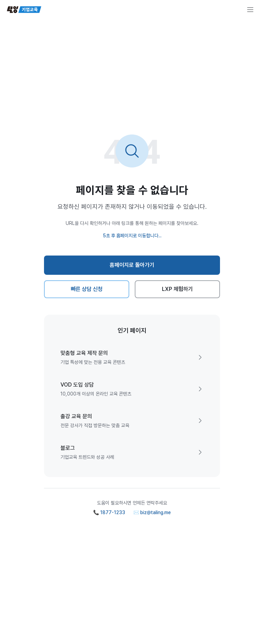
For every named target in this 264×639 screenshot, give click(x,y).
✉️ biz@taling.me (152, 512)
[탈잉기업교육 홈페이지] (24, 9)
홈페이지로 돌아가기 (132, 265)
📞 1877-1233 (109, 512)
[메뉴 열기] (250, 10)
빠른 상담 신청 (87, 289)
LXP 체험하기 (177, 289)
